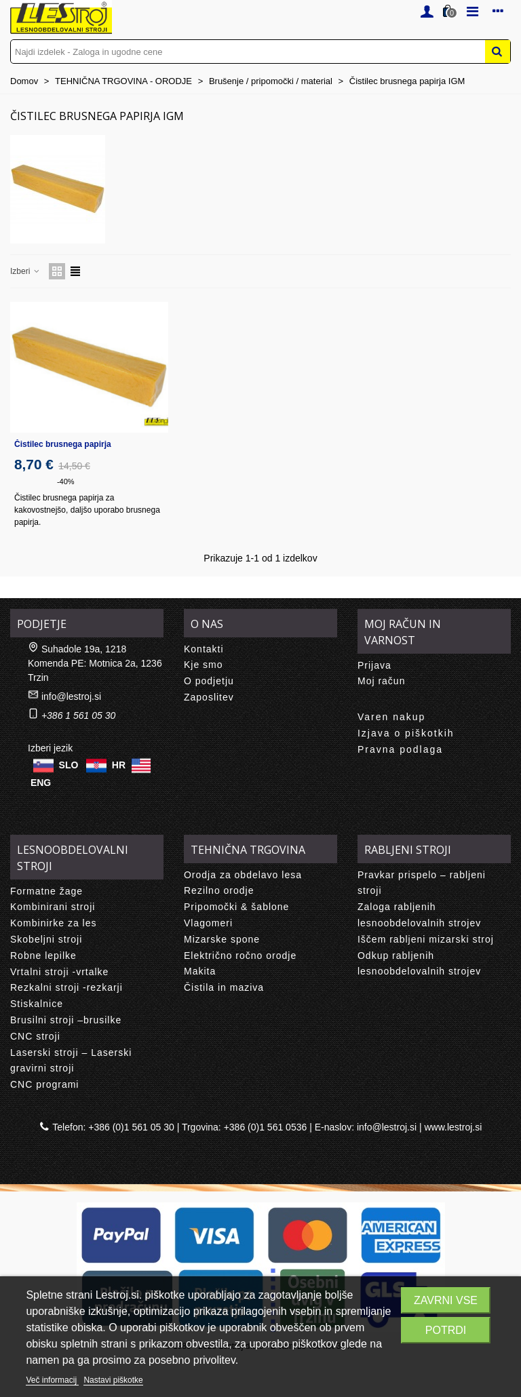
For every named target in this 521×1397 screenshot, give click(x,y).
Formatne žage (46, 891)
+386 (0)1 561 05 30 (131, 1127)
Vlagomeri (208, 923)
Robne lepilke (43, 955)
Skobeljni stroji (46, 939)
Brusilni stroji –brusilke (65, 1020)
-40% (66, 481)
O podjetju (209, 680)
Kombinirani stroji (52, 906)
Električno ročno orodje (240, 955)
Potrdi (445, 1330)
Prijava (374, 665)
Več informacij (52, 1380)
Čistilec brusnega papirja (62, 444)
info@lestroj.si (71, 696)
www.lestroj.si (453, 1127)
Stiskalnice (36, 1003)
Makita (200, 971)
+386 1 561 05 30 (78, 715)
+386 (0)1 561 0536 (265, 1127)
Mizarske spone (222, 939)
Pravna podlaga (400, 749)
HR (119, 764)
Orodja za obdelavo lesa (243, 874)
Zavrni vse (446, 1300)
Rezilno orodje (219, 890)
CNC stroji (35, 1036)
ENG (41, 782)
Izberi (25, 271)
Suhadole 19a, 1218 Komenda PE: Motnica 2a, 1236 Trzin (95, 663)
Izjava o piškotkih (406, 733)
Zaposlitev (209, 697)
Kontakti (204, 649)
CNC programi (44, 1084)
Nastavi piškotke (112, 1380)
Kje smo (203, 664)
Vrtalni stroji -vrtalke (59, 971)
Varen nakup (391, 716)
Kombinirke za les (53, 923)
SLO (69, 764)
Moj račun (381, 680)
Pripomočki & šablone (236, 906)
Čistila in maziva (224, 987)
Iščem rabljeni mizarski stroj (426, 939)
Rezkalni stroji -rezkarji (66, 987)
